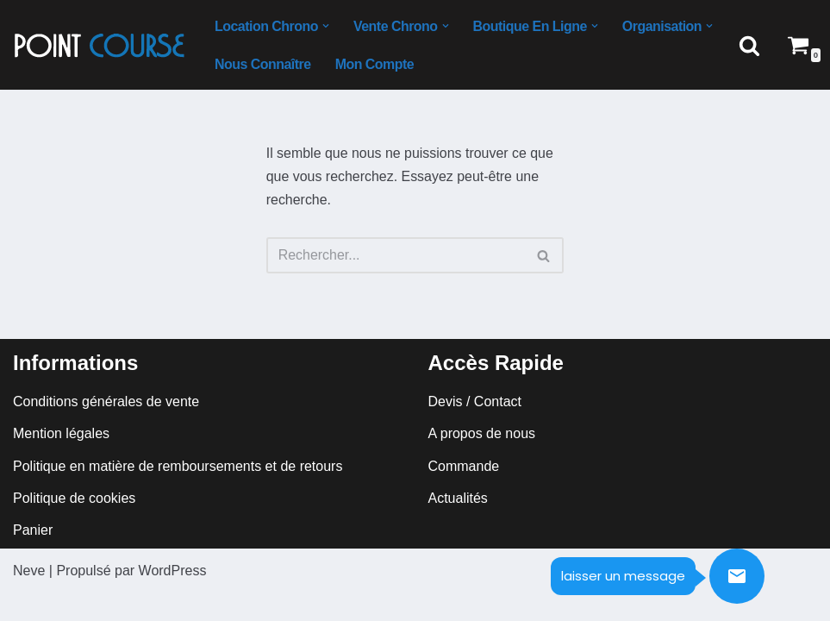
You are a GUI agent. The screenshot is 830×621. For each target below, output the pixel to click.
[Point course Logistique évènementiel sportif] (99, 44)
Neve (29, 599)
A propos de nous (482, 462)
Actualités (458, 525)
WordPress (173, 599)
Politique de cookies (74, 525)
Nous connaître (263, 64)
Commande (464, 493)
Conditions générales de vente (106, 430)
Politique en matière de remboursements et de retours (177, 493)
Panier (33, 558)
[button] (325, 25)
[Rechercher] (749, 45)
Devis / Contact (474, 430)
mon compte (375, 64)
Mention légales (61, 462)
